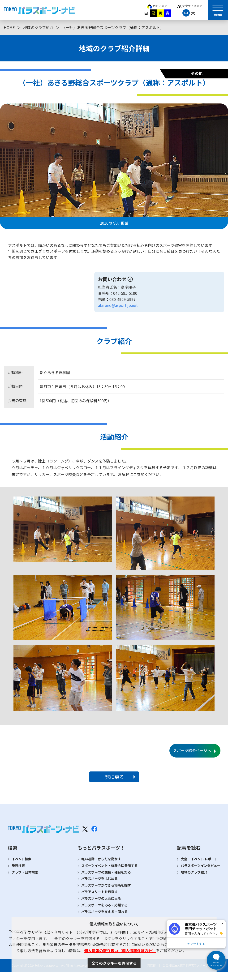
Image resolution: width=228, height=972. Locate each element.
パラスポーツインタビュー (200, 865)
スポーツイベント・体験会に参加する (109, 865)
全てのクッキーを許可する (114, 963)
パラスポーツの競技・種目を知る (106, 872)
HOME (9, 27)
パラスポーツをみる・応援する (104, 905)
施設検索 (18, 865)
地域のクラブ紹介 (38, 27)
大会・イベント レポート (199, 858)
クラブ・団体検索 (25, 872)
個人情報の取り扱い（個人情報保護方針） (120, 950)
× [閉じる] (222, 924)
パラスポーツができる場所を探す (106, 885)
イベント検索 (21, 858)
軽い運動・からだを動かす (101, 858)
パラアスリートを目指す (99, 891)
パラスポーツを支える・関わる (104, 911)
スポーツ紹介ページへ (192, 750)
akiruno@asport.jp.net (118, 305)
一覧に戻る (112, 776)
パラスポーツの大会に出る (101, 898)
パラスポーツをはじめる (99, 878)
